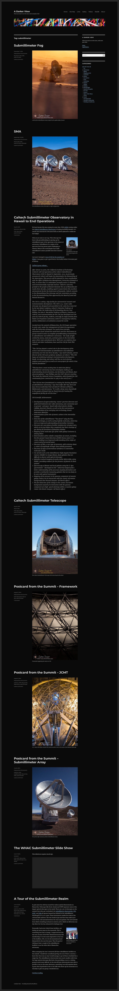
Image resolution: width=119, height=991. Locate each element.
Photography (87, 87)
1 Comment (17, 235)
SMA (23, 55)
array (20, 772)
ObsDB (97, 11)
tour (25, 859)
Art (84, 68)
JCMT (20, 682)
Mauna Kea (19, 55)
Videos (91, 11)
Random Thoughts (88, 89)
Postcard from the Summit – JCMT (41, 672)
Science (85, 92)
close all (89, 66)
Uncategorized (87, 98)
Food (85, 79)
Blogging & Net (87, 73)
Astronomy (16, 229)
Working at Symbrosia (89, 102)
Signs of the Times (88, 94)
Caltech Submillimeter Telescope (40, 500)
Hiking (85, 84)
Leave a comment (18, 59)
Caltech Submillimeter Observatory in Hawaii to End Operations (44, 219)
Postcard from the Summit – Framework (45, 586)
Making (85, 86)
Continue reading (37, 973)
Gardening (86, 81)
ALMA (66, 227)
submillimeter (17, 57)
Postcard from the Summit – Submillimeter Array (36, 760)
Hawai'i (85, 82)
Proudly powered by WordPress (29, 983)
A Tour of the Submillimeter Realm (41, 899)
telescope (24, 143)
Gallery (84, 11)
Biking (85, 71)
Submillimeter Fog (28, 45)
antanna (16, 682)
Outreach (16, 856)
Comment (86, 74)
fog (15, 55)
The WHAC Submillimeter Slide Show (43, 848)
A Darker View (22, 11)
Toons (85, 95)
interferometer (17, 774)
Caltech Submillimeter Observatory (45, 229)
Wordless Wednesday (89, 100)
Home (65, 11)
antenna (16, 772)
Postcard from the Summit (20, 53)
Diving (85, 76)
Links (78, 11)
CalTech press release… (40, 265)
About (103, 11)
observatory (17, 684)
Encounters (86, 78)
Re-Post (86, 90)
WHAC (15, 861)
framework (19, 596)
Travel (85, 97)
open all (84, 66)
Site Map (72, 11)
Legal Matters (85, 47)
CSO (15, 231)
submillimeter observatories (64, 911)
